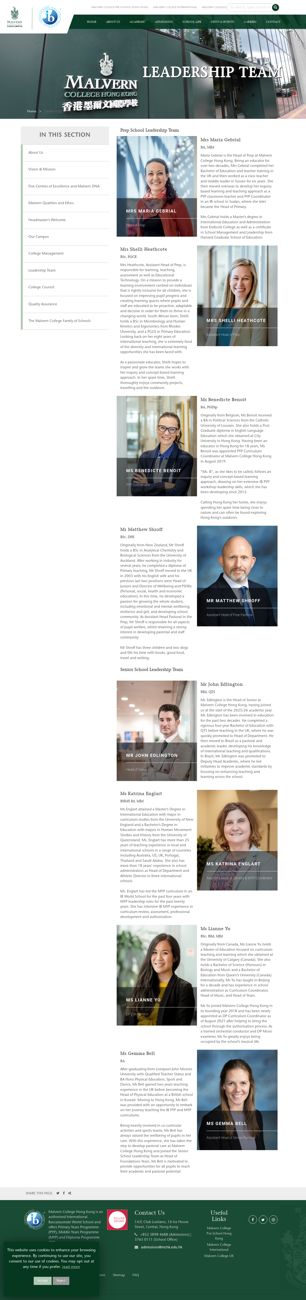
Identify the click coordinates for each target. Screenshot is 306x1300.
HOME (91, 21)
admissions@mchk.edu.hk (161, 1247)
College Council (41, 287)
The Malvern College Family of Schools (59, 321)
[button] (275, 7)
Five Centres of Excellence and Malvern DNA (63, 186)
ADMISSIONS (164, 21)
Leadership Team (41, 271)
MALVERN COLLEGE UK (215, 7)
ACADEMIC (137, 21)
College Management (46, 254)
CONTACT (273, 21)
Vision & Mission (41, 169)
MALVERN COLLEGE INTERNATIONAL (175, 7)
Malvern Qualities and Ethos (51, 203)
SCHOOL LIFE (191, 21)
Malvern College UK (219, 1256)
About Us (35, 153)
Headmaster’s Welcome (47, 220)
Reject (61, 1281)
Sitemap (119, 1275)
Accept (43, 1281)
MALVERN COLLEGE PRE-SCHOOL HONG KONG (119, 7)
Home (31, 111)
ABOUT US (113, 21)
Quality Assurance (42, 304)
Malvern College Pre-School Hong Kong (219, 1233)
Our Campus (38, 237)
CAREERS (250, 21)
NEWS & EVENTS (222, 21)
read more (71, 1267)
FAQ (135, 1275)
